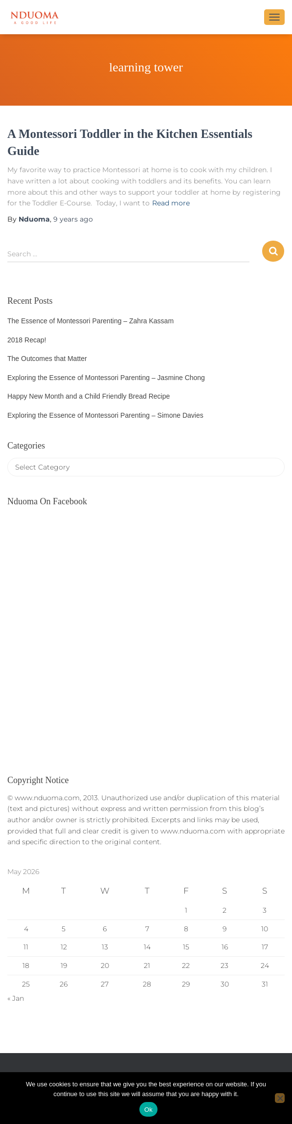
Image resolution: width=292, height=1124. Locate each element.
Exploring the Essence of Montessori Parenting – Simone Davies (105, 415)
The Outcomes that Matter (47, 358)
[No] (280, 1098)
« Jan (15, 998)
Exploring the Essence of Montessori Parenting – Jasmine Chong (106, 378)
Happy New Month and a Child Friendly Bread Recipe (88, 396)
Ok (148, 1109)
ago (73, 219)
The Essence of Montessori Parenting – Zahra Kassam (90, 321)
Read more (171, 203)
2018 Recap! (26, 340)
